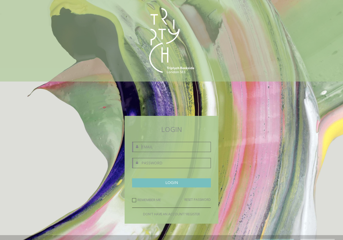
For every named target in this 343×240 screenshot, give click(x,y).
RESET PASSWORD (197, 199)
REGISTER (193, 214)
